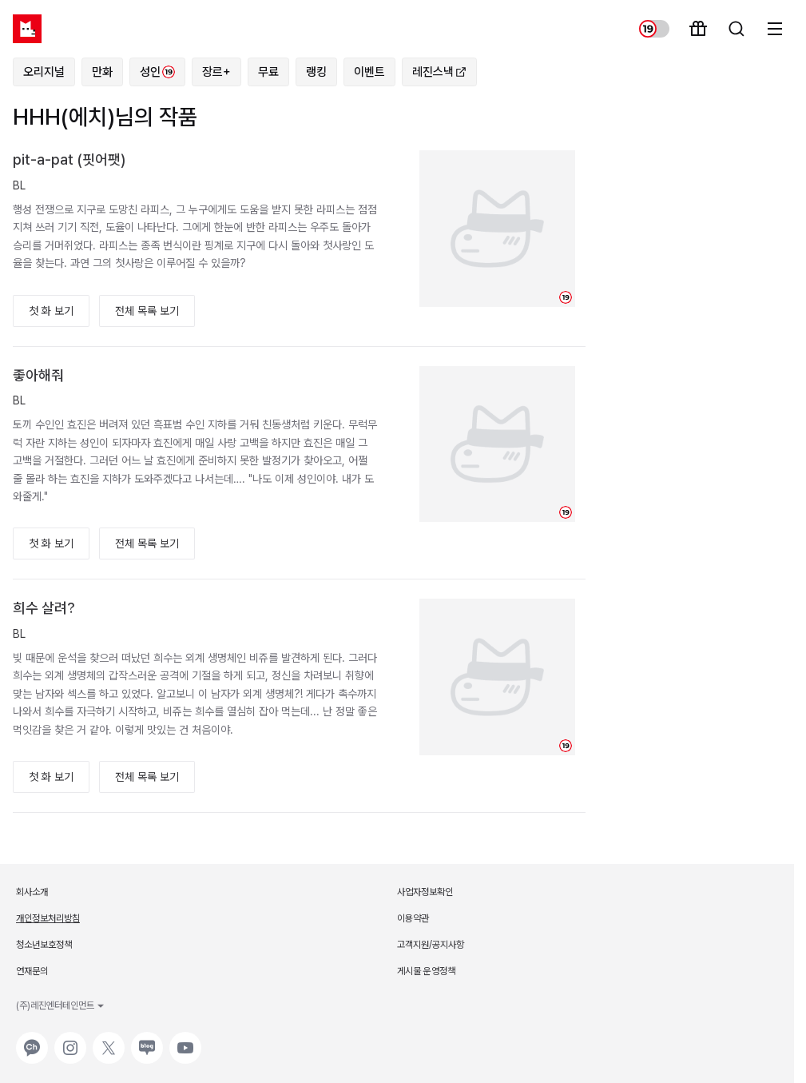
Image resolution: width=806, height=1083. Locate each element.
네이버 (145, 1039)
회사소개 (32, 892)
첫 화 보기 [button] (51, 311)
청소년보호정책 (44, 944)
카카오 (30, 1039)
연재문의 (32, 971)
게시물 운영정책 (426, 971)
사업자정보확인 (425, 892)
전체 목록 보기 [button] (147, 311)
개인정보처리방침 (48, 918)
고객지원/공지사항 (430, 944)
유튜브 (183, 1039)
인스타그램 (70, 1039)
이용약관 (413, 918)
